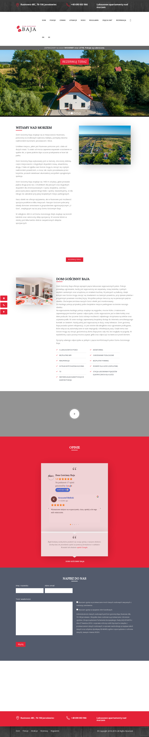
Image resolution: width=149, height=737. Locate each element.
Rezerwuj (44, 731)
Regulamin (93, 20)
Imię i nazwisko (22, 585)
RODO (83, 20)
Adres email (49, 585)
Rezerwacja (121, 20)
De (49, 37)
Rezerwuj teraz (74, 61)
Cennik (63, 20)
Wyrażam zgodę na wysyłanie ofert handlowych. (94, 610)
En (43, 37)
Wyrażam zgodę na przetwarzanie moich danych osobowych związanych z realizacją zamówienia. (103, 603)
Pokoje (53, 20)
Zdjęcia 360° (107, 20)
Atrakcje (73, 20)
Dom (44, 20)
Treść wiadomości (23, 599)
